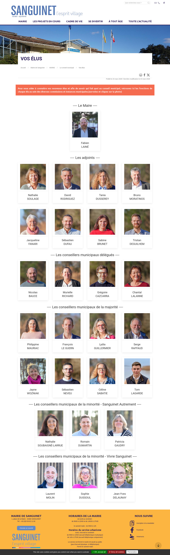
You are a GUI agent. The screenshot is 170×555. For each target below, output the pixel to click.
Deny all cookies (116, 552)
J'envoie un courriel (26, 528)
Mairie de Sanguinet (38, 68)
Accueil (23, 68)
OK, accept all (99, 552)
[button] (158, 545)
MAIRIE (52, 68)
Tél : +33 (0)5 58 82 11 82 (26, 521)
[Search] (137, 2)
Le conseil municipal (67, 68)
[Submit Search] (148, 2)
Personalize (132, 552)
